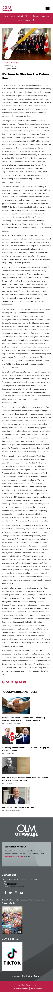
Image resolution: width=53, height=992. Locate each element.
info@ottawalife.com (14, 856)
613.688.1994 (12, 884)
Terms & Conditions (20, 988)
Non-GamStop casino (26, 985)
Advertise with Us (24, 16)
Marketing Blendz (31, 976)
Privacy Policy (36, 988)
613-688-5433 (12, 882)
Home (6, 16)
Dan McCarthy (13, 63)
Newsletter (45, 16)
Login (20, 20)
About (13, 16)
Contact (35, 16)
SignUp (27, 20)
